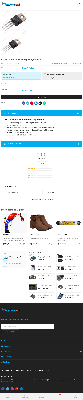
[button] (23, 192)
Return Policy (20, 370)
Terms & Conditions (8, 370)
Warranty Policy (32, 370)
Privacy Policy (44, 370)
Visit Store (5, 266)
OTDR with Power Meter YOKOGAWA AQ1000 (51, 285)
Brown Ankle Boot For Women (39, 238)
